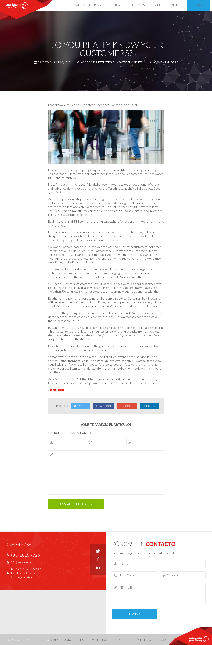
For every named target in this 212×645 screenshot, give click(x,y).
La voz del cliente (128, 62)
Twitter (80, 405)
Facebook (103, 405)
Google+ (127, 405)
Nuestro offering (93, 639)
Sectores (122, 639)
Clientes (144, 639)
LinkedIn (149, 405)
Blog (163, 639)
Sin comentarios (161, 62)
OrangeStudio (60, 639)
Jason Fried (56, 390)
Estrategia (106, 62)
